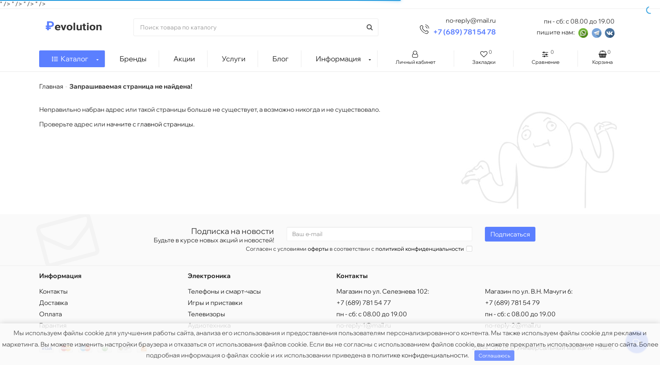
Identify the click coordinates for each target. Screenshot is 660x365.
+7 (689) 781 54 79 (512, 303)
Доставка (53, 303)
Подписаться (510, 234)
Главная (51, 86)
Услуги (233, 58)
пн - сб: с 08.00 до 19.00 (371, 314)
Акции (184, 58)
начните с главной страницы (149, 124)
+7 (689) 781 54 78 (464, 31)
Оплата (50, 314)
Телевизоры (206, 314)
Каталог (74, 56)
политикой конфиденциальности (419, 248)
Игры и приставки (215, 303)
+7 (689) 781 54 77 (363, 303)
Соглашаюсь (494, 355)
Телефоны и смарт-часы (224, 291)
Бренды (133, 58)
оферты (318, 248)
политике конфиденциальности (420, 355)
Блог (280, 58)
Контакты (53, 291)
